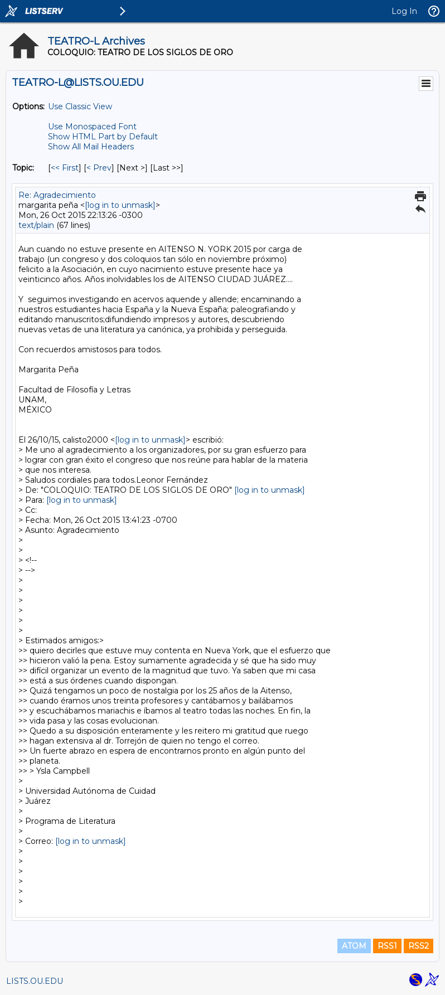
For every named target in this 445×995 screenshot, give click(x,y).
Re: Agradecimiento (57, 195)
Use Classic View (80, 106)
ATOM (354, 946)
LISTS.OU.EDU (34, 981)
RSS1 (387, 946)
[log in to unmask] (120, 205)
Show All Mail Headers (91, 147)
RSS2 (418, 946)
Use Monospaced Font (92, 127)
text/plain (36, 225)
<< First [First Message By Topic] (65, 168)
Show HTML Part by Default (103, 137)
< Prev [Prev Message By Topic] (99, 168)
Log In (404, 11)
